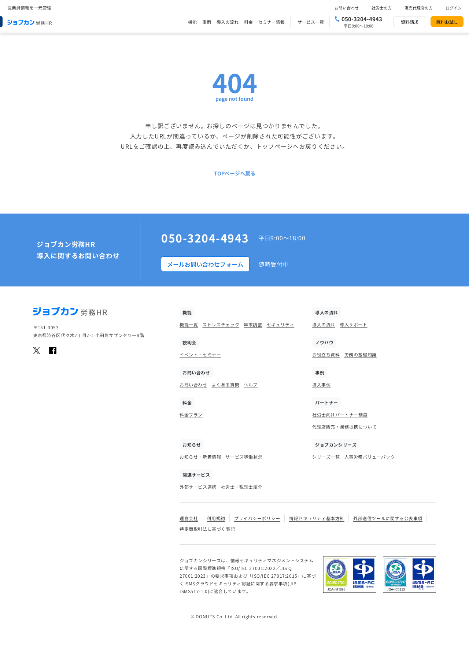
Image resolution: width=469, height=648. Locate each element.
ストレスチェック (220, 324)
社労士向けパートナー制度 (340, 414)
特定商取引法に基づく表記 (207, 529)
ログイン (454, 8)
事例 (206, 22)
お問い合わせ (347, 8)
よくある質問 (226, 384)
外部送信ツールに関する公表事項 (387, 518)
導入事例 (321, 384)
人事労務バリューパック (369, 456)
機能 (192, 22)
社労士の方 (382, 8)
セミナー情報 (271, 22)
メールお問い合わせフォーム (205, 264)
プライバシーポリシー (257, 518)
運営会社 (189, 518)
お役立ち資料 (326, 354)
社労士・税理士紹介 (241, 487)
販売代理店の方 (419, 8)
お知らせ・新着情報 (200, 456)
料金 (248, 22)
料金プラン (191, 414)
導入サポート (354, 324)
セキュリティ (281, 324)
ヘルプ (251, 384)
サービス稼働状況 (243, 456)
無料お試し (447, 22)
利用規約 (216, 518)
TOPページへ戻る (234, 173)
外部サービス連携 (198, 487)
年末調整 (253, 324)
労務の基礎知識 (360, 354)
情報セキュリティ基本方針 (316, 518)
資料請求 (409, 22)
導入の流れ (228, 22)
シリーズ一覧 (326, 456)
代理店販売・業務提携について (344, 426)
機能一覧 (189, 324)
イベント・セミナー (200, 354)
